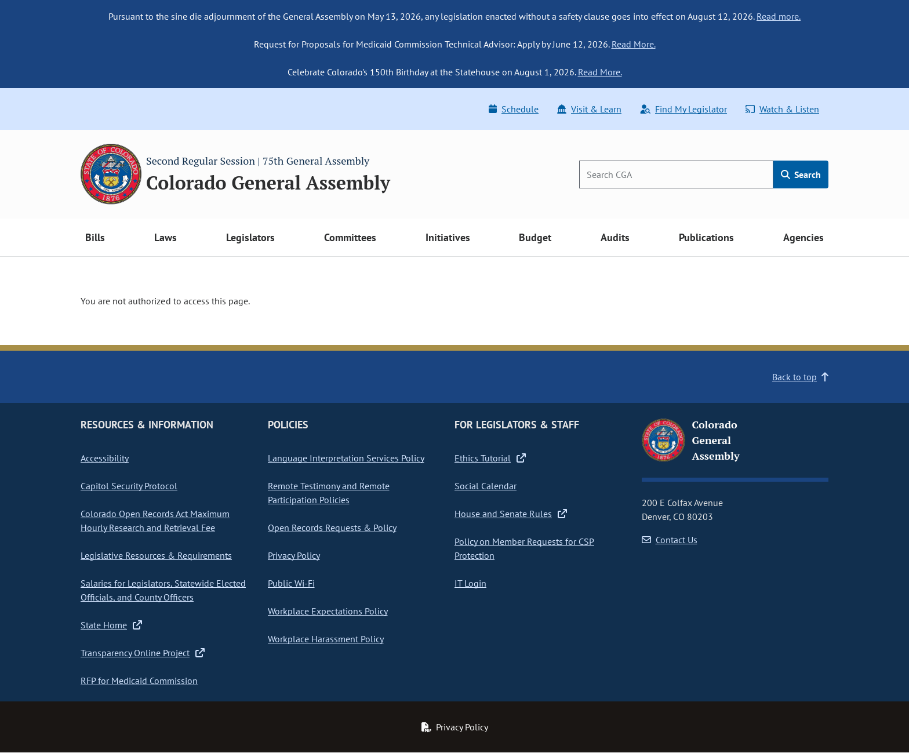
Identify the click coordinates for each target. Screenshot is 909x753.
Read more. (779, 16)
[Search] (676, 174)
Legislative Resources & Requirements (156, 555)
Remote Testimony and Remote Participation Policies (329, 492)
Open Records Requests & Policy (332, 527)
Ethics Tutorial (490, 458)
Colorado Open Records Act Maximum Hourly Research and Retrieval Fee (155, 520)
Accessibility (105, 458)
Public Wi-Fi (291, 583)
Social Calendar (485, 486)
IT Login (470, 583)
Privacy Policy (294, 555)
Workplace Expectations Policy (328, 611)
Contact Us (669, 540)
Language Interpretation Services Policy (346, 458)
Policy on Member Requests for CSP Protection (524, 548)
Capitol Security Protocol (129, 486)
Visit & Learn (589, 109)
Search (801, 174)
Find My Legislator (683, 109)
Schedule (514, 109)
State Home (111, 625)
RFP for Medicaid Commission (139, 680)
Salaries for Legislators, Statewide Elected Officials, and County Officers (163, 590)
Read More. (634, 44)
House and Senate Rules (510, 513)
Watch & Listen (782, 109)
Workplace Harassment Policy (326, 639)
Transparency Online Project (143, 653)
